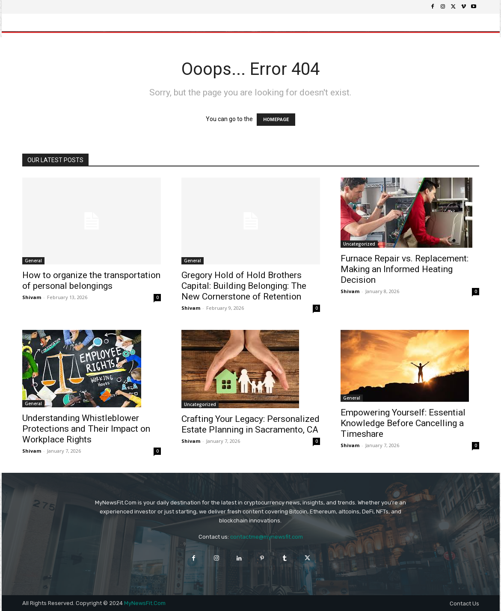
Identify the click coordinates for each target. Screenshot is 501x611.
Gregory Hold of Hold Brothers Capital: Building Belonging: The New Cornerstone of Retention (243, 286)
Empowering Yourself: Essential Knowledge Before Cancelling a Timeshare (403, 423)
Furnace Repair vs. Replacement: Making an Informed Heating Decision (404, 269)
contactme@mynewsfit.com (266, 537)
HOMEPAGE (276, 119)
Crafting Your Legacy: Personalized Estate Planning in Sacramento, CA (250, 424)
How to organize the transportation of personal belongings (91, 280)
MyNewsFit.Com (145, 603)
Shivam (31, 297)
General (33, 261)
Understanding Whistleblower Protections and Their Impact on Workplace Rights (86, 429)
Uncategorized (359, 244)
